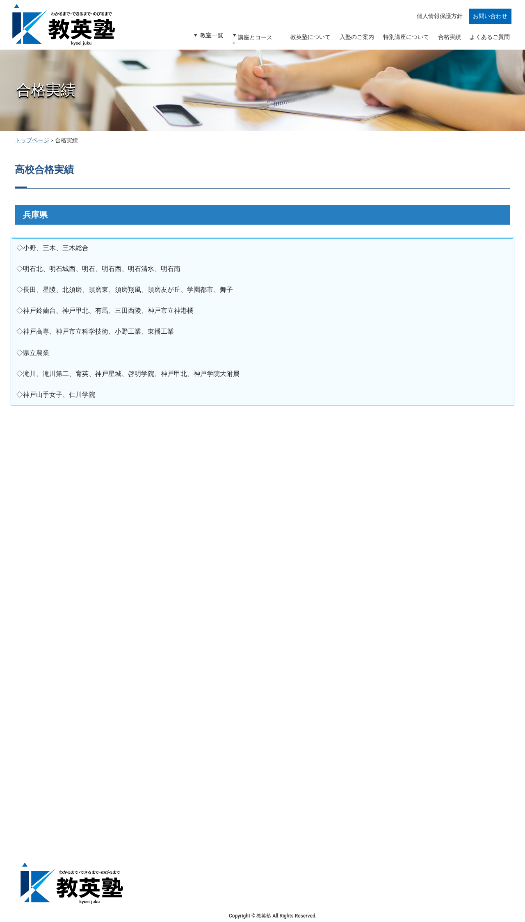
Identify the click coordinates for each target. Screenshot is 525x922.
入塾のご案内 (353, 39)
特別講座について (404, 39)
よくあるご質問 (489, 39)
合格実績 (447, 39)
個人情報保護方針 (440, 21)
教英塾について (306, 39)
